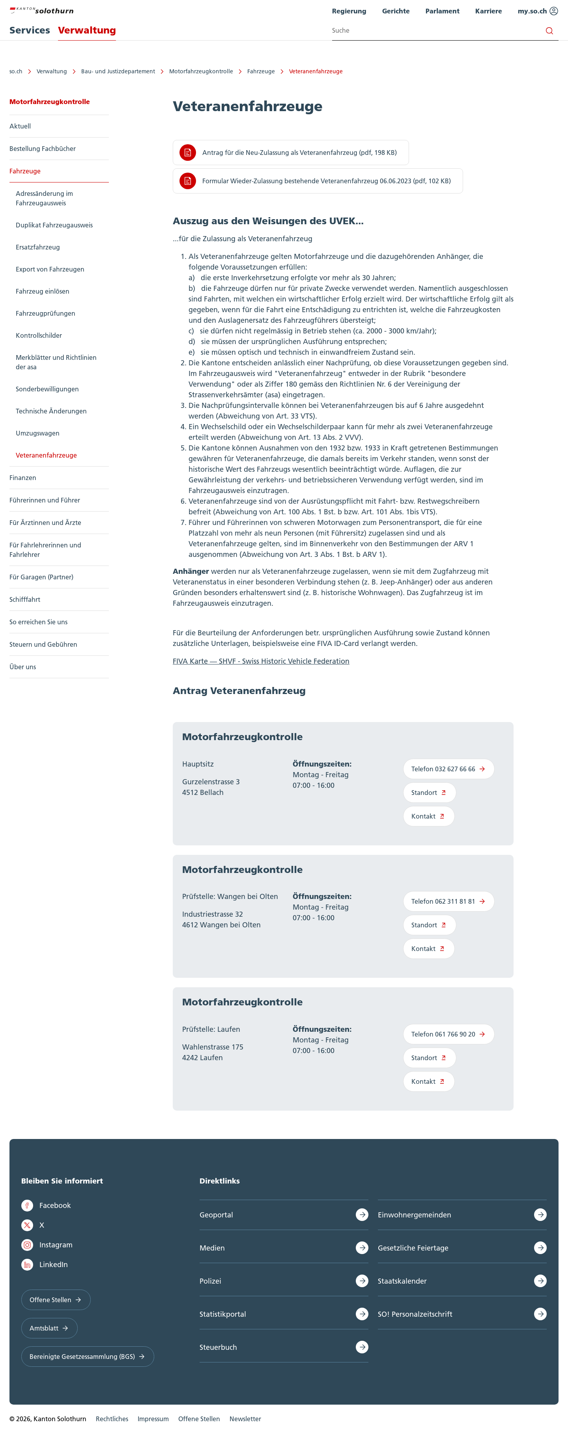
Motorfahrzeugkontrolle (201, 71)
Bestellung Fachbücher (42, 149)
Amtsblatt (49, 1328)
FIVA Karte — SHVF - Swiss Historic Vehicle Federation (261, 661)
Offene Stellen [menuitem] (199, 1419)
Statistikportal (223, 1314)
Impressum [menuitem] (153, 1419)
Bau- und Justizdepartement (118, 71)
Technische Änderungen (51, 411)
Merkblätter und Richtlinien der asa (56, 362)
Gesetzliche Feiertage (413, 1247)
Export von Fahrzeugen (50, 269)
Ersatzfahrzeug (38, 247)
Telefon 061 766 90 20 (448, 1034)
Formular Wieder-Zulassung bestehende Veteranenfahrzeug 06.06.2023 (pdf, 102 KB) (315, 181)
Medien (212, 1247)
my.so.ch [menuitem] (538, 11)
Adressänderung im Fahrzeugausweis (44, 198)
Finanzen (22, 478)
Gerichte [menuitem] (396, 11)
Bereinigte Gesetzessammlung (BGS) (88, 1356)
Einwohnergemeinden (414, 1214)
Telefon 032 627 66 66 (448, 769)
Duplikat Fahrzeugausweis (54, 225)
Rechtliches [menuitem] (112, 1419)
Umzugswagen (38, 433)
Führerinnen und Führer (44, 500)
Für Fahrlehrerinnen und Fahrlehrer (45, 549)
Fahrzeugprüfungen (45, 313)
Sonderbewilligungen (47, 389)
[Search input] (445, 30)
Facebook (46, 1206)
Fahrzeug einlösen (42, 291)
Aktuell (20, 126)
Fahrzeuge (261, 71)
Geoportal (216, 1214)
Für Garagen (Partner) (41, 577)
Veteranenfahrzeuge (316, 71)
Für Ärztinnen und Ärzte (45, 523)
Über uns (22, 667)
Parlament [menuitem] (443, 11)
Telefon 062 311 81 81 (448, 901)
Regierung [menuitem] (349, 11)
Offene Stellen (56, 1299)
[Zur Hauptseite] (41, 9)
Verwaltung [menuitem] (87, 30)
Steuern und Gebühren (43, 644)
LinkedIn (44, 1265)
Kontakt (429, 816)
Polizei (210, 1281)
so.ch (15, 71)
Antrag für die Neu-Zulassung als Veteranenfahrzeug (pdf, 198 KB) (288, 152)
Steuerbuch (218, 1347)
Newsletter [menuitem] (245, 1419)
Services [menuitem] (29, 30)
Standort (429, 792)
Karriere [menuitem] (488, 11)
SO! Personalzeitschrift (415, 1314)
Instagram (47, 1245)
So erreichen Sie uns (38, 622)
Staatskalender (402, 1281)
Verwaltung (52, 71)
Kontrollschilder (39, 335)
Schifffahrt (24, 599)
